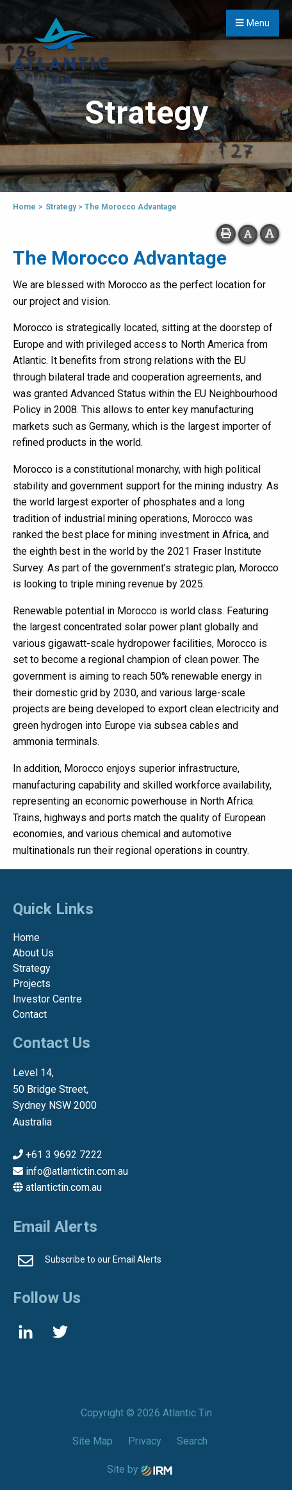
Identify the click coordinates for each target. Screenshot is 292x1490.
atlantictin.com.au (64, 1187)
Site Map (92, 1441)
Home (26, 937)
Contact (30, 1014)
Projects (32, 984)
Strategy (32, 968)
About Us (33, 953)
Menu (253, 23)
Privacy (144, 1441)
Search (192, 1441)
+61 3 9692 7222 (64, 1155)
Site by (139, 1469)
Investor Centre (47, 999)
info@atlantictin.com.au (77, 1171)
